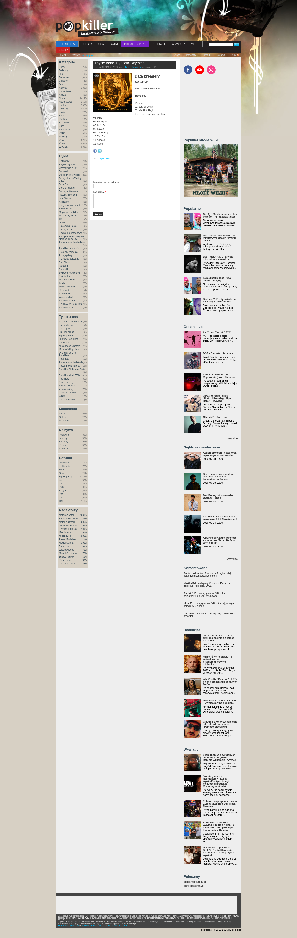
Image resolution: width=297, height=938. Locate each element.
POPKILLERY (67, 44)
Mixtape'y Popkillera (69, 349)
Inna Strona (65, 198)
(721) (84, 553)
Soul (61, 497)
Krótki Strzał (65, 208)
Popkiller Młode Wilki (69, 375)
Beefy (62, 67)
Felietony (64, 70)
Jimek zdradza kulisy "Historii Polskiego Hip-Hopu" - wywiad (217, 398)
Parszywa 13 (65, 229)
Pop (61, 483)
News (62, 98)
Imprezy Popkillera (68, 339)
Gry (61, 84)
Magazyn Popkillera (69, 212)
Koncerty (63, 441)
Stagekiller (64, 269)
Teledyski (64, 420)
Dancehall (64, 462)
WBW (62, 396)
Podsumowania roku (69, 365)
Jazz (61, 480)
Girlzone (63, 81)
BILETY (63, 49)
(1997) (84, 529)
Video (62, 143)
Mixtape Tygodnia (68, 215)
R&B (61, 487)
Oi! (60, 219)
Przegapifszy (65, 255)
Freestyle (64, 77)
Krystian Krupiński (68, 529)
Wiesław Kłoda (66, 549)
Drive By (63, 184)
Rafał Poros (65, 560)
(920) (84, 546)
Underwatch (65, 290)
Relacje (63, 445)
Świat (62, 133)
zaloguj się (88, 55)
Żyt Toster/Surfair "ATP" (217, 332)
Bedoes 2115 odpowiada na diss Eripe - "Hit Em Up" (219, 300)
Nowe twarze (65, 101)
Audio (62, 413)
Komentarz (99, 192)
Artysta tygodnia (67, 164)
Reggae (63, 490)
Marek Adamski (67, 522)
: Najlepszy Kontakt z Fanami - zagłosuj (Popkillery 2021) (207, 584)
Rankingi (63, 119)
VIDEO (195, 44)
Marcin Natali (66, 532)
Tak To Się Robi (67, 279)
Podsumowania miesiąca (72, 242)
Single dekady (66, 382)
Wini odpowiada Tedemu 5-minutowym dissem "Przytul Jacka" (220, 238)
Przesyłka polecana (69, 259)
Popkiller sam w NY (69, 248)
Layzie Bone (104, 159)
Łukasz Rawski (66, 556)
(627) (84, 557)
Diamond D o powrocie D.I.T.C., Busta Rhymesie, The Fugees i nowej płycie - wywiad (219, 851)
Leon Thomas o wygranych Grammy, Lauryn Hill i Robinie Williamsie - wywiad (219, 757)
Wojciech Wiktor (67, 563)
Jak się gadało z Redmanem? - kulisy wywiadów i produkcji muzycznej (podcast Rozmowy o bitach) (216, 781)
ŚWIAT (114, 44)
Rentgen (63, 265)
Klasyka (63, 87)
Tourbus (63, 283)
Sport (62, 126)
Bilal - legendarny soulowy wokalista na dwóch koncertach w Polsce (219, 476)
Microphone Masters (69, 346)
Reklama (220, 55)
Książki (62, 94)
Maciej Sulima (66, 542)
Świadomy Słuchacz (69, 272)
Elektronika (64, 466)
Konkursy (64, 342)
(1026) (84, 543)
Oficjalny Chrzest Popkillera (68, 354)
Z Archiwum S (66, 307)
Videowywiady (66, 389)
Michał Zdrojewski (68, 553)
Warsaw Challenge (68, 392)
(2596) (84, 525)
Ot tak (62, 222)
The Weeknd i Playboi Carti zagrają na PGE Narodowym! (220, 517)
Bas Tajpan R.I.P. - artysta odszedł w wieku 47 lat (218, 258)
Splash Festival (67, 385)
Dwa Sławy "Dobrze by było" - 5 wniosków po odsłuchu (220, 701)
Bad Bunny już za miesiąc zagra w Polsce (218, 496)
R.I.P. (61, 115)
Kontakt (206, 55)
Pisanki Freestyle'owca (71, 233)
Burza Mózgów (66, 325)
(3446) (84, 518)
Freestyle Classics (68, 191)
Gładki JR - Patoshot (215, 417)
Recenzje (64, 122)
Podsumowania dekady (71, 362)
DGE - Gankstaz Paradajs (218, 353)
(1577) (84, 532)
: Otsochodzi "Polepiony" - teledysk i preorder (209, 614)
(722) (84, 550)
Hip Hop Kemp (66, 335)
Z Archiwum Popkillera (70, 304)
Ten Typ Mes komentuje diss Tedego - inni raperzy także (220, 215)
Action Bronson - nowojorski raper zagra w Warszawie (220, 454)
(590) (84, 560)
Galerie (63, 417)
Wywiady (63, 147)
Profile (62, 112)
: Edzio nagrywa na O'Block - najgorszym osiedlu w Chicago (204, 594)
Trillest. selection (67, 286)
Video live (64, 448)
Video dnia (64, 293)
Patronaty (191, 55)
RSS (233, 55)
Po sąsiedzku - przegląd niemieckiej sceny (71, 237)
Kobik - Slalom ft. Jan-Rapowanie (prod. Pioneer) (219, 376)
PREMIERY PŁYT (135, 44)
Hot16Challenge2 (68, 194)
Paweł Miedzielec (68, 539)
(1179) (84, 539)
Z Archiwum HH (67, 300)
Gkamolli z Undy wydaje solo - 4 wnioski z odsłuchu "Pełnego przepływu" (220, 724)
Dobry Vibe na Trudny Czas (70, 179)
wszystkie (232, 438)
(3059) (84, 522)
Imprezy (63, 438)
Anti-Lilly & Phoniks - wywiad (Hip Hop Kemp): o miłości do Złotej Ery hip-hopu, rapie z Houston (219, 826)
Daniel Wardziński (68, 525)
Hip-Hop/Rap (65, 476)
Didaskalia (64, 171)
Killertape (64, 201)
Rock (61, 494)
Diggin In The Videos (69, 175)
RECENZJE (159, 44)
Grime (62, 473)
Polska (62, 105)
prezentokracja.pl (195, 882)
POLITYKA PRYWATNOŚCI (93, 925)
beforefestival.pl (194, 886)
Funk (61, 469)
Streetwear (64, 129)
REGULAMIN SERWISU (68, 925)
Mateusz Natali (66, 515)
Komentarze (65, 91)
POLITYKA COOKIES (117, 925)
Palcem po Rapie (68, 226)
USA (101, 44)
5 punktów (64, 161)
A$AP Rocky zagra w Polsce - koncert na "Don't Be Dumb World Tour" (220, 540)
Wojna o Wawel (67, 399)
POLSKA (86, 44)
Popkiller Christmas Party (72, 369)
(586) (84, 564)
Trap (61, 501)
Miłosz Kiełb (65, 536)
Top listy (63, 136)
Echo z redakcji (67, 187)
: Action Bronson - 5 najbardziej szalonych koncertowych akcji (207, 574)
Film (61, 74)
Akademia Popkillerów (70, 321)
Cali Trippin (65, 328)
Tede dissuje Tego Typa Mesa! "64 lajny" (217, 279)
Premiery (63, 108)
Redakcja (64, 546)
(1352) (84, 536)
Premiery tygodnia (68, 252)
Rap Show (64, 262)
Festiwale (64, 434)
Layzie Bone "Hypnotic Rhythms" (120, 63)
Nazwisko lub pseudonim (106, 182)
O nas (177, 55)
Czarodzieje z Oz (68, 168)
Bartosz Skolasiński (69, 518)
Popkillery (64, 378)
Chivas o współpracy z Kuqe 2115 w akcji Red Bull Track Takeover (220, 804)
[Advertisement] (148, 10)
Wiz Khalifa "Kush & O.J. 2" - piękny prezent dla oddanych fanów (220, 682)
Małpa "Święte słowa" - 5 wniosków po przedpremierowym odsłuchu (217, 660)
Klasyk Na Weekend (69, 205)
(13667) (83, 515)
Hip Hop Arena (66, 332)
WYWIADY (178, 44)
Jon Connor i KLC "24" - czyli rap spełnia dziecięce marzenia (218, 638)
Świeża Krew (65, 276)
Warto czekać (66, 297)
